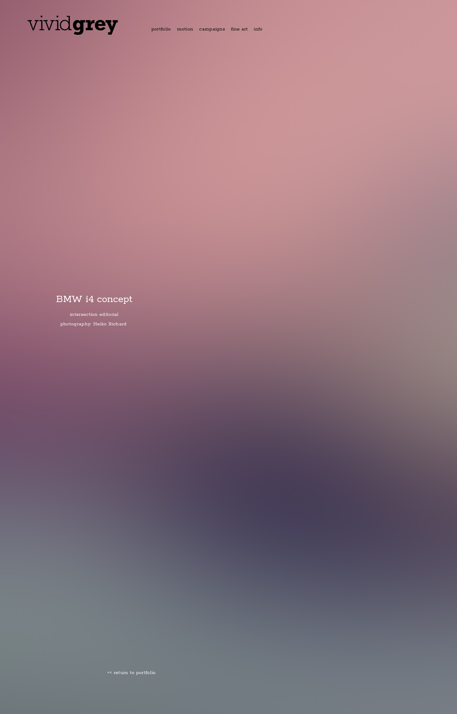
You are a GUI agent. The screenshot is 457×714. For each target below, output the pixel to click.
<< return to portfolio (131, 673)
